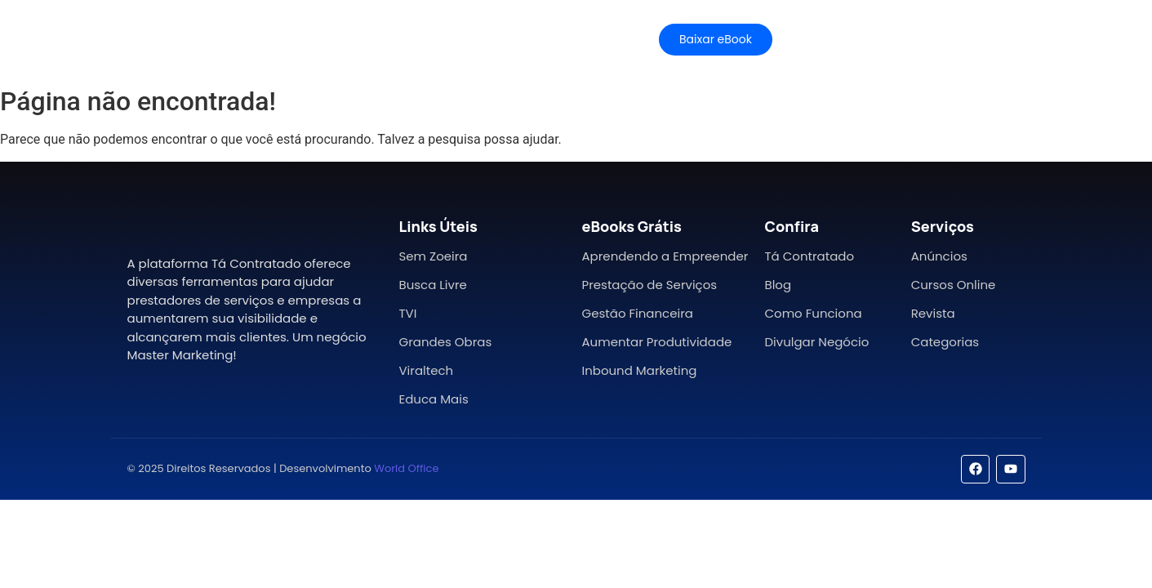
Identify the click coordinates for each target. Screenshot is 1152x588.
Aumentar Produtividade (656, 341)
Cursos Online (953, 284)
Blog (777, 284)
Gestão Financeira (636, 313)
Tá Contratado (809, 256)
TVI (407, 313)
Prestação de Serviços (649, 284)
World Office (406, 468)
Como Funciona (812, 313)
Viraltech (425, 370)
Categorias (945, 341)
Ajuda (511, 38)
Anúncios (939, 256)
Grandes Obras (444, 341)
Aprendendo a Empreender (664, 256)
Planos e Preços (417, 38)
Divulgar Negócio (816, 341)
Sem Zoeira (432, 256)
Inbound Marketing (638, 370)
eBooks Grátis (631, 226)
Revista (933, 313)
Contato (582, 38)
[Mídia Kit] (862, 40)
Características (294, 38)
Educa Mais (433, 399)
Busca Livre (432, 284)
